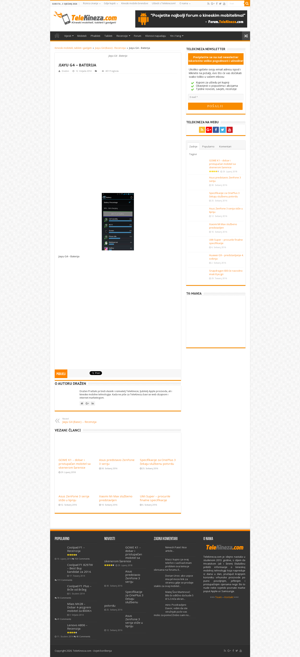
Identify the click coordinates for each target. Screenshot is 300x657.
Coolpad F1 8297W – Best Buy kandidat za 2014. (80, 568)
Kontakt (228, 597)
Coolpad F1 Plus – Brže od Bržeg (79, 587)
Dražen (65, 70)
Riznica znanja (90, 3)
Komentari (225, 146)
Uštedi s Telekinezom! (164, 3)
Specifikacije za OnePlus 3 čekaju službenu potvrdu (158, 462)
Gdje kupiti (110, 3)
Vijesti (67, 36)
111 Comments (64, 580)
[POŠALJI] (215, 106)
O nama (183, 3)
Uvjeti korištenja (102, 650)
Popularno (208, 146)
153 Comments (82, 558)
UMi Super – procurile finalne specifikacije (155, 498)
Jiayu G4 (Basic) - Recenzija (110, 48)
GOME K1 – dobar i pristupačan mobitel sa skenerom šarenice (74, 463)
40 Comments (83, 636)
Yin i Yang (175, 36)
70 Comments (64, 598)
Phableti (95, 36)
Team (218, 597)
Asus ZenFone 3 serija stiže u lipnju (74, 498)
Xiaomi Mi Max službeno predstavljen (115, 498)
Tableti (108, 36)
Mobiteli (81, 36)
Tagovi (193, 154)
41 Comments (64, 619)
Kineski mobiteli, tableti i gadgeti (73, 48)
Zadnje (193, 146)
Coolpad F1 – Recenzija (76, 549)
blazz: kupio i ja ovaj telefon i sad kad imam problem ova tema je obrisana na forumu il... (173, 564)
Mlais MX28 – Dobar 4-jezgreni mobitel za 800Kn (79, 607)
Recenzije (122, 36)
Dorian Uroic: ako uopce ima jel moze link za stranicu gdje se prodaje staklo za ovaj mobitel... (173, 581)
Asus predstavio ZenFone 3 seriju (132, 576)
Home (57, 35)
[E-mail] (216, 97)
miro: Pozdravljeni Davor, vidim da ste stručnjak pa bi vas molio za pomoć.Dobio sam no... (172, 610)
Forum (137, 36)
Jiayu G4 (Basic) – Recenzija (82, 420)
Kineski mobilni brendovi (134, 3)
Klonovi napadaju (155, 36)
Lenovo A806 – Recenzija (77, 626)
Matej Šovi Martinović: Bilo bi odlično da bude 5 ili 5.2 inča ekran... (179, 595)
